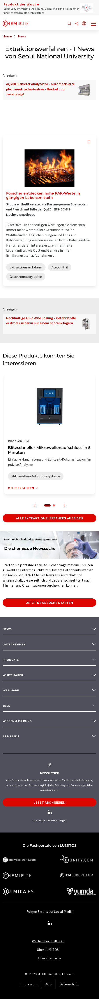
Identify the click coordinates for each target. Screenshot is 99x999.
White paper (13, 675)
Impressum (28, 984)
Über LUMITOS (48, 949)
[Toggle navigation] (93, 24)
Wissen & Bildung (17, 721)
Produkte (11, 659)
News (7, 629)
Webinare (11, 690)
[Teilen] (77, 23)
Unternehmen (14, 644)
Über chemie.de (49, 958)
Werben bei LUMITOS (48, 941)
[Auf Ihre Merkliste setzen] (89, 142)
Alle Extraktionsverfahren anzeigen (49, 518)
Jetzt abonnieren (49, 802)
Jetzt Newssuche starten (49, 602)
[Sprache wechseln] (84, 23)
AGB (48, 984)
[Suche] (69, 23)
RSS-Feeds (11, 736)
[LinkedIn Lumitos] (49, 923)
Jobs (6, 705)
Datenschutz (69, 984)
